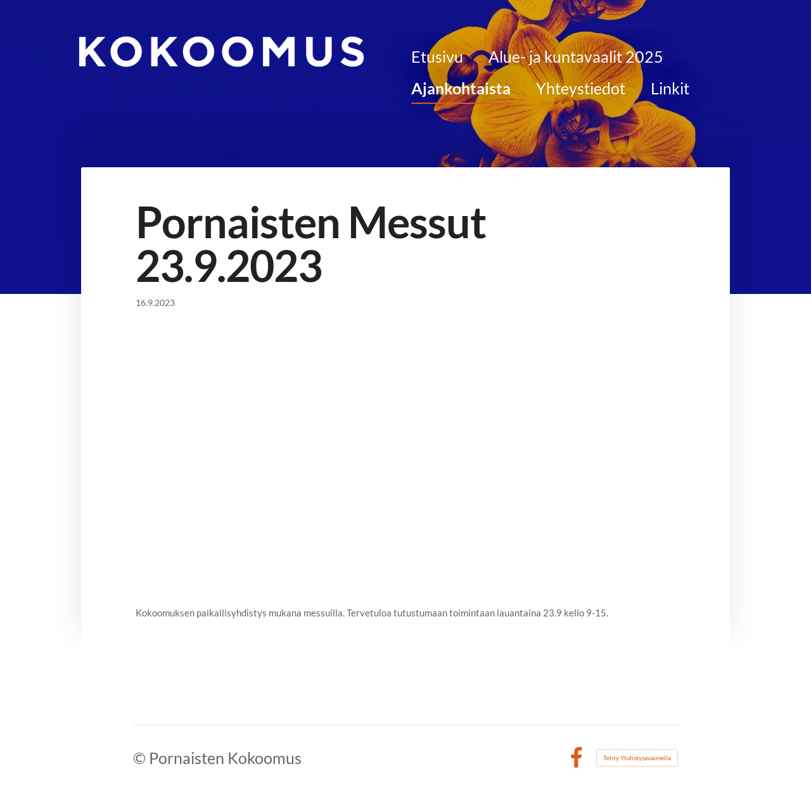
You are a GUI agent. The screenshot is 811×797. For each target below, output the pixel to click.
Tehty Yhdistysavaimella (637, 758)
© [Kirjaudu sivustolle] (141, 757)
